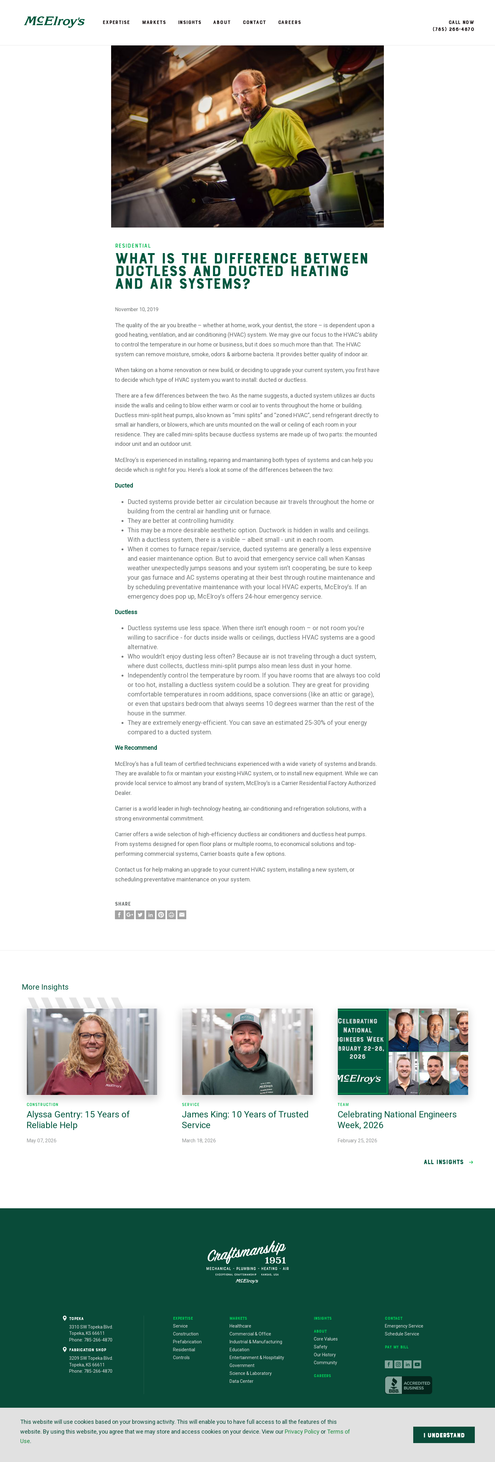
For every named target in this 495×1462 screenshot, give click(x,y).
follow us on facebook (389, 1364)
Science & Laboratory (251, 1373)
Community (325, 1362)
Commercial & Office (250, 1333)
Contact (254, 22)
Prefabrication (187, 1341)
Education (239, 1349)
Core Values (326, 1338)
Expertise (116, 22)
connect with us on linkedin (408, 1364)
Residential (184, 1349)
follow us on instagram (398, 1364)
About (221, 22)
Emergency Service (404, 1326)
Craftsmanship (247, 1261)
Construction (186, 1333)
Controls (181, 1357)
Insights (189, 22)
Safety (320, 1346)
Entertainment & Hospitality (257, 1357)
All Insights (444, 1162)
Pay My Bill (397, 1347)
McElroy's (54, 22)
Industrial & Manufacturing (256, 1341)
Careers (289, 22)
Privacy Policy (302, 1431)
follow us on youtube (417, 1364)
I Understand (444, 1435)
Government (242, 1365)
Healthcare (240, 1326)
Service (180, 1326)
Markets (154, 22)
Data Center (241, 1381)
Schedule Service (402, 1333)
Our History (325, 1354)
